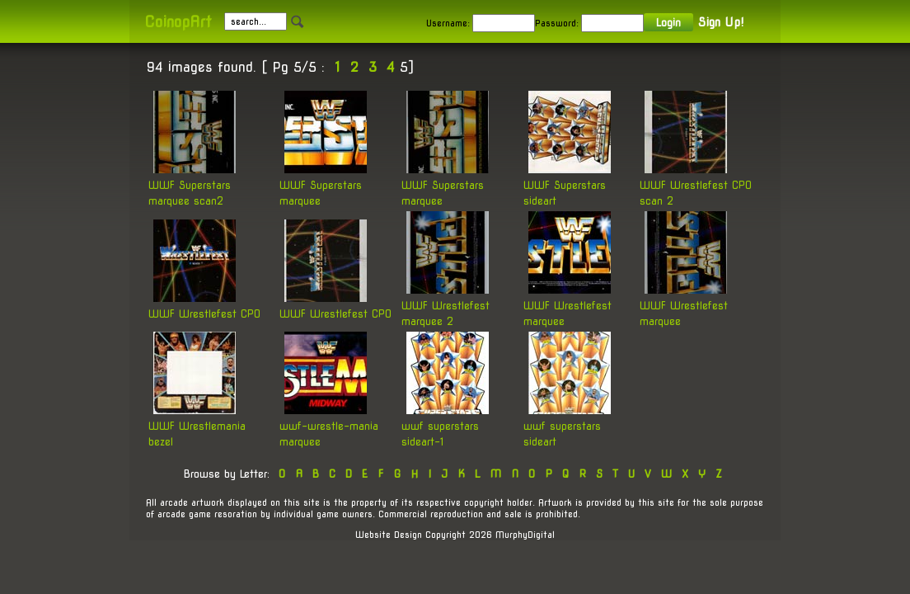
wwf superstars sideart (567, 425)
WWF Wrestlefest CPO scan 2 (696, 184)
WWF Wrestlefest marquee (567, 304)
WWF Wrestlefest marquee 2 (445, 304)
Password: (557, 23)
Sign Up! (720, 22)
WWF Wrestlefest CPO (204, 305)
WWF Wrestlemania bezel (197, 425)
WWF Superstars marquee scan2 (192, 184)
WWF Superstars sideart (567, 184)
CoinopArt (177, 22)
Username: (448, 23)
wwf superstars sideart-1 (445, 425)
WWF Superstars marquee (323, 184)
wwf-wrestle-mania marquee (328, 425)
